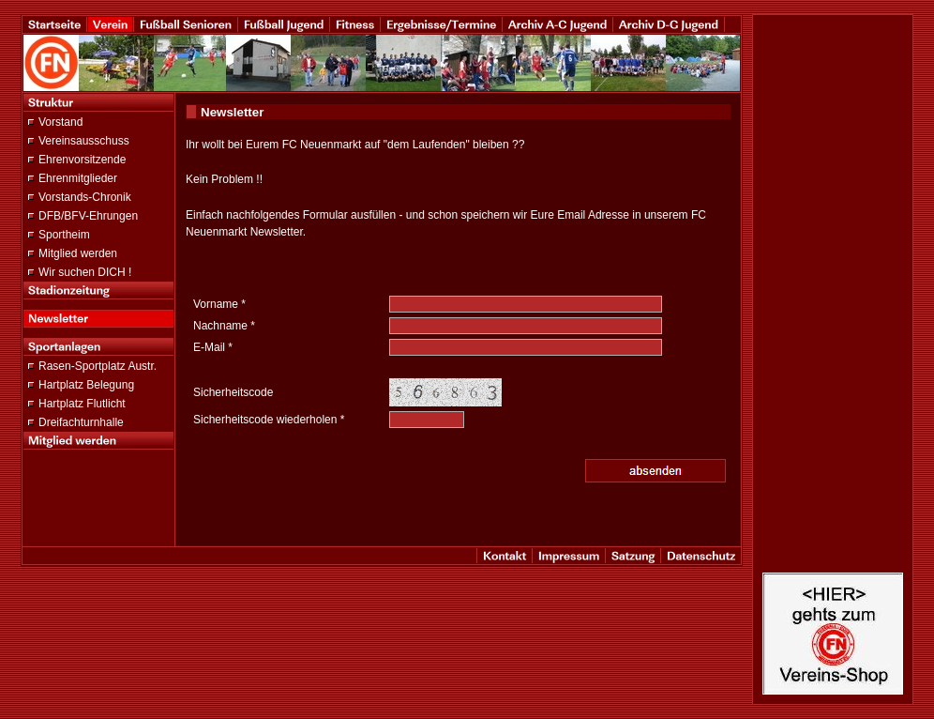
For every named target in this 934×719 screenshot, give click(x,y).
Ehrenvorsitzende (82, 159)
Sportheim (64, 234)
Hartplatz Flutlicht (82, 403)
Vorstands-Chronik (84, 197)
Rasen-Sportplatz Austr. (97, 366)
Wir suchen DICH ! (84, 272)
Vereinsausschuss (83, 140)
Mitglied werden (77, 253)
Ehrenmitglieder (77, 178)
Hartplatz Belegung (86, 384)
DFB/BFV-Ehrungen (88, 215)
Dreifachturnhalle (81, 422)
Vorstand (60, 122)
